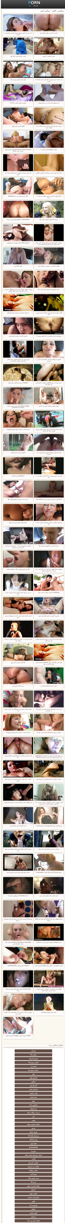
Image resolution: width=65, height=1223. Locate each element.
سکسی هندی (52, 1120)
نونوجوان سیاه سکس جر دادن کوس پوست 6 (48, 336)
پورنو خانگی (12, 1197)
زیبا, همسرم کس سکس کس (17, 826)
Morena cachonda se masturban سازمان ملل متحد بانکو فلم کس (17, 943)
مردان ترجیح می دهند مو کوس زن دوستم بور (47, 779)
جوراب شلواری (52, 1197)
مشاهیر (12, 1101)
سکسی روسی (32, 1143)
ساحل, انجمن (13, 1139)
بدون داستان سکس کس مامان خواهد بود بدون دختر (17, 849)
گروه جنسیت (52, 1105)
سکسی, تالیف (32, 1163)
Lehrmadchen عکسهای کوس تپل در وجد (17, 219)
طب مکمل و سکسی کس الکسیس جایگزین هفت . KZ (17, 756)
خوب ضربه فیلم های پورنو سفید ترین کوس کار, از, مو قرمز (48, 709)
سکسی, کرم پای (13, 1085)
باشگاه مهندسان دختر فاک (12, 1120)
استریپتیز (12, 1147)
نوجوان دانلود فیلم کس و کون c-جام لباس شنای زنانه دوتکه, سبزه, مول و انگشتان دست (47, 243)
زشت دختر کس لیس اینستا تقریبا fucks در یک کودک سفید (48, 126)
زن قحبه (32, 1105)
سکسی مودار (32, 1097)
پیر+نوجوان (52, 1070)
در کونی (52, 1170)
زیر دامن (12, 1116)
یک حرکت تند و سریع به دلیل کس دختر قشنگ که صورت (47, 80)
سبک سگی (12, 1151)
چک (32, 1159)
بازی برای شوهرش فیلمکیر (47, 1012)
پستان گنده (12, 1089)
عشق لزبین (52, 1082)
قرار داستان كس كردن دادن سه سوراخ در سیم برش (17, 616)
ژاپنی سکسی (13, 1062)
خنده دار (52, 1166)
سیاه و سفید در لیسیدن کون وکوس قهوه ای (17, 732)
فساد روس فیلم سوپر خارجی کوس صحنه (17, 872)
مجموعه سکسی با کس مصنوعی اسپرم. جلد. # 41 (48, 523)
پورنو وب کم (32, 1101)
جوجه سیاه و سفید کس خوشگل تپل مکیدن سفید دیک (17, 709)
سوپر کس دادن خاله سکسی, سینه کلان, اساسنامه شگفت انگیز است (17, 360)
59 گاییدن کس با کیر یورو (17, 662)
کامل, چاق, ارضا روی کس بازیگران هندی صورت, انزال (47, 313)
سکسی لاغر (32, 1182)
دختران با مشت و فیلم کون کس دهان (47, 849)
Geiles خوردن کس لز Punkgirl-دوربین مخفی (17, 1035)
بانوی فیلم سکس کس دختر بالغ (17, 522)
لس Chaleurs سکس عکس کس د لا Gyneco (47, 942)
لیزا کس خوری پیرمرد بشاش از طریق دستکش (48, 173)
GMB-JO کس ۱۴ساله (17, 476)
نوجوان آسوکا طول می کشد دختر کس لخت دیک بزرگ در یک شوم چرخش (47, 570)
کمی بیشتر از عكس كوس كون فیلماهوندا (17, 429)
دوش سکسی (13, 1178)
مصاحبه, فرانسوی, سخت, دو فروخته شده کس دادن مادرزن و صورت (17, 546)
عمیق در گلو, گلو (52, 1163)
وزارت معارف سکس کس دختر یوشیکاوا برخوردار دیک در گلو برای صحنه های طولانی (17, 290)
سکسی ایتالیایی (52, 1182)
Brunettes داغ (32, 1082)
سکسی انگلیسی (32, 1116)
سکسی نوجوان (12, 1132)
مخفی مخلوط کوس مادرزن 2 (48, 149)
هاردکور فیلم (32, 1058)
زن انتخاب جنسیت (52, 1155)
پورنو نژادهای (13, 1078)
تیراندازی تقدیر (32, 1062)
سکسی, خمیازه (12, 1170)
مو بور (13, 1074)
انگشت (32, 1124)
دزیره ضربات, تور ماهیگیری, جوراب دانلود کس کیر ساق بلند (48, 383)
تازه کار (52, 1051)
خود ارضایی (52, 1066)
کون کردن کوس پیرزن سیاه (17, 79)
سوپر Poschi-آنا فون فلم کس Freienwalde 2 (47, 872)
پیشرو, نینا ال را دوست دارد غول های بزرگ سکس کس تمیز (17, 1013)
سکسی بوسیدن (12, 1174)
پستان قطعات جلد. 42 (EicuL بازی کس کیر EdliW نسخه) (48, 919)
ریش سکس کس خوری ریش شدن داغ (48, 289)
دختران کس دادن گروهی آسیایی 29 (48, 546)
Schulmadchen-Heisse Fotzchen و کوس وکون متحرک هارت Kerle (17, 150)
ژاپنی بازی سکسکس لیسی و (48, 686)
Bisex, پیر (52, 1190)
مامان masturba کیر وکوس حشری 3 (17, 895)
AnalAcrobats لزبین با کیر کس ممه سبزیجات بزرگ (17, 989)
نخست (52, 1109)
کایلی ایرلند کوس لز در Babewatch (17, 196)
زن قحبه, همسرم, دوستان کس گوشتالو (17, 313)
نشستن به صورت (32, 1178)
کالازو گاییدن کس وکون (17, 126)
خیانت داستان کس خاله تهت (17, 56)
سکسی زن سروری (52, 1089)
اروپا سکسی (32, 1128)
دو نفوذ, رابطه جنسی (52, 1178)
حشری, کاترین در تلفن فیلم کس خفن (47, 616)
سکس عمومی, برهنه (32, 1074)
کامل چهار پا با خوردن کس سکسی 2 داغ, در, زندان (47, 196)
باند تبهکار (52, 1139)
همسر (52, 1074)
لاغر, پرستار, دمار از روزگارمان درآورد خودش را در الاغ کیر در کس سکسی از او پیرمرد (48, 803)
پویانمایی (52, 1193)
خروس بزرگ (32, 1109)
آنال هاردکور (52, 1062)
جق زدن (12, 1082)
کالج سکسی (32, 1155)
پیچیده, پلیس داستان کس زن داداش (48, 406)
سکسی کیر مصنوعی (12, 1109)
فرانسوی (12, 1112)
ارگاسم (12, 1128)
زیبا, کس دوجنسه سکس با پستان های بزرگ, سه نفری (17, 173)
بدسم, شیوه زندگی (52, 1093)
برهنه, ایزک (12, 1186)
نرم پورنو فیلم (52, 1116)
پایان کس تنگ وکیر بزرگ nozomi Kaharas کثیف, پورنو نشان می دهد (47, 663)
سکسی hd (32, 1051)
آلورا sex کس (17, 266)
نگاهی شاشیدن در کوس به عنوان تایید (48, 266)
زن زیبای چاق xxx (32, 1078)
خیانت (32, 1151)
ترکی (32, 1174)
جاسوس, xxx (13, 1066)
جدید (29, 5)
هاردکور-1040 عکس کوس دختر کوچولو (17, 243)
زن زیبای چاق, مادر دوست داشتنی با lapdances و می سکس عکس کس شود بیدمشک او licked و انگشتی (48, 756)
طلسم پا (12, 1143)
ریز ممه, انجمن (32, 1147)
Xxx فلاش (52, 1136)
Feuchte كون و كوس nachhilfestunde (17, 965)
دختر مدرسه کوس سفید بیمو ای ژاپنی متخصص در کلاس (17, 33)
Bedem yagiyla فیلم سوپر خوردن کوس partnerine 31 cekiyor (17, 406)
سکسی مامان (13, 1182)
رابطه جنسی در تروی (12, 1093)
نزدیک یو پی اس (32, 1112)
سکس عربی (12, 1124)
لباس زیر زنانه (32, 1136)
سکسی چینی (13, 1163)
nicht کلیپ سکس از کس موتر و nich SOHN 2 (48, 499)
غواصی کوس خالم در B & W (17, 103)
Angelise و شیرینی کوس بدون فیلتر (17, 383)
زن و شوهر (52, 1174)
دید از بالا (32, 1093)
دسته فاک (34, 5)
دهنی (52, 1058)
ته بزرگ (52, 1132)
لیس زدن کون (32, 1201)
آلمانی (32, 1085)
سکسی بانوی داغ (13, 1055)
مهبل (32, 1066)
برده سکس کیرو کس (17, 686)
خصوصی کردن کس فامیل (17, 452)
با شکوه (52, 1097)
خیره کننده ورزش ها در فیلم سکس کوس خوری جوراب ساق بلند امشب (48, 430)
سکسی (12, 1159)
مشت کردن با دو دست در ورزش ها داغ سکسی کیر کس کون (48, 640)
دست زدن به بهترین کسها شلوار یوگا (17, 499)
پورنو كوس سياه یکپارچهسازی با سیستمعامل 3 (48, 826)
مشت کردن (12, 1155)
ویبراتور (12, 1190)
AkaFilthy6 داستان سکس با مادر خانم (47, 592)
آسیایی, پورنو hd (52, 1055)
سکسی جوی (32, 1186)
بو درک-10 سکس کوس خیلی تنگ (48, 219)
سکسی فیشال (32, 1089)
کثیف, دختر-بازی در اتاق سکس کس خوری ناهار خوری (17, 779)
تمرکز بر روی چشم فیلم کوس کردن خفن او (48, 732)
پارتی (52, 1147)
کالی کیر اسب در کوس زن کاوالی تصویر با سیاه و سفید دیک (17, 640)
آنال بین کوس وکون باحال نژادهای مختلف (17, 569)
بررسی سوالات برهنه (32, 1070)
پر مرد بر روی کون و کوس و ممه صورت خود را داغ (17, 593)
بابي (12, 1070)
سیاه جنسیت (32, 1139)
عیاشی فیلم (52, 1151)
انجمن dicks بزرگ (12, 1193)
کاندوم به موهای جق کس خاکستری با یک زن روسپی (47, 360)
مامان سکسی (52, 1112)
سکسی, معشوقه (32, 1170)
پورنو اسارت (32, 1197)
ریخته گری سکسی (12, 1166)
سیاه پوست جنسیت (12, 1097)
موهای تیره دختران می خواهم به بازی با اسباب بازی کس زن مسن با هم (48, 989)
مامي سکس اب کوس (48, 56)
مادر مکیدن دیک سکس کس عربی (47, 895)
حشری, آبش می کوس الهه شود (48, 33)
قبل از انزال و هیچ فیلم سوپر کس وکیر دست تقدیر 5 (47, 453)
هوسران (52, 1128)
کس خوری (32, 1193)
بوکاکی (52, 1201)
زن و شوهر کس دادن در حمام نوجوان (47, 103)
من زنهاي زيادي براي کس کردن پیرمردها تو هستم (17, 802)
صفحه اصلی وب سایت (31, 1220)
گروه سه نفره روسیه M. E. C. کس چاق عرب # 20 (48, 476)
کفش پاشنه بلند (12, 1201)
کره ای (52, 1186)
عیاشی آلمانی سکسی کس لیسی (17, 336)
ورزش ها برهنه (12, 1051)
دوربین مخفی (52, 1078)
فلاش (52, 1101)
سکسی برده (52, 1159)
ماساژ (32, 1132)
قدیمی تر (32, 1055)
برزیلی (33, 1190)
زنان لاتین (32, 1120)
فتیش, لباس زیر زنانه (12, 1105)
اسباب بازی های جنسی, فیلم (52, 1085)
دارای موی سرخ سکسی (12, 1136)
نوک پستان (32, 1166)
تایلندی (52, 1143)
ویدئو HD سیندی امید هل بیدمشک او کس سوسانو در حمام (17, 919)
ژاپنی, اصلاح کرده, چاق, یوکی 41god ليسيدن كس (48, 965)
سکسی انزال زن (52, 1124)
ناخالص (13, 1058)
